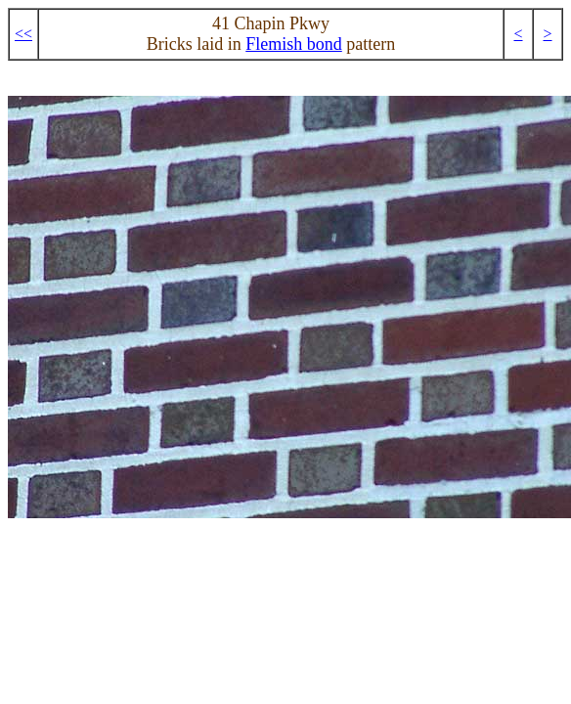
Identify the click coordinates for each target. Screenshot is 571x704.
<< (23, 33)
